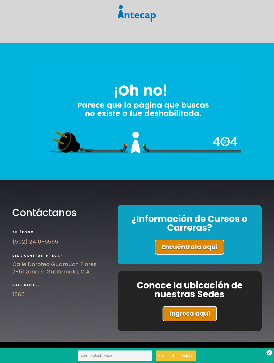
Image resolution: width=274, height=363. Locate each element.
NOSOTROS (32, 29)
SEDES (186, 29)
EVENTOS (205, 29)
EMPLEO (255, 29)
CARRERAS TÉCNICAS (71, 29)
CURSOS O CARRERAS (119, 29)
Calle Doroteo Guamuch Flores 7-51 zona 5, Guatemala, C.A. (54, 268)
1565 (18, 294)
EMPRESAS (122, 36)
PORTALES (146, 36)
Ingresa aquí (189, 313)
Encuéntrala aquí (190, 247)
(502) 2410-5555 (35, 242)
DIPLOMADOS (231, 29)
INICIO (11, 29)
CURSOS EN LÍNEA (159, 29)
